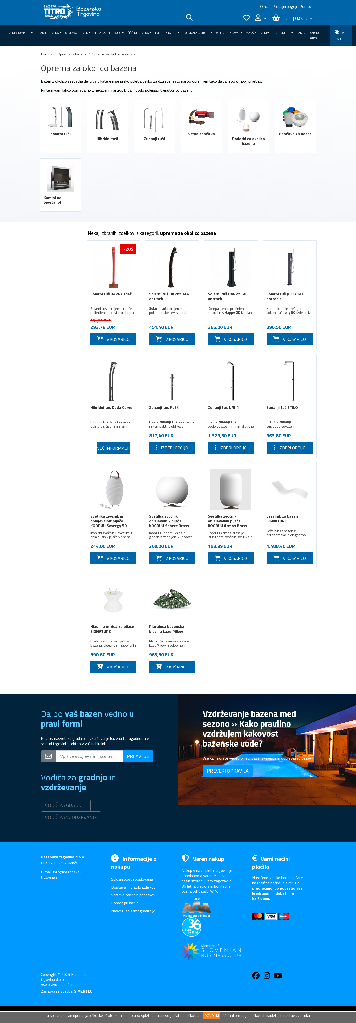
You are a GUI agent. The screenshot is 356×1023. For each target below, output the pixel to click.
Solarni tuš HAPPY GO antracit (227, 296)
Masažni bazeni (60, 551)
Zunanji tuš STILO (282, 407)
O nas (265, 6)
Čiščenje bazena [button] (138, 33)
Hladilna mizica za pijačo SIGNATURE (112, 628)
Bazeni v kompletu (60, 245)
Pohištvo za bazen (295, 134)
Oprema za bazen (60, 264)
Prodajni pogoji (284, 6)
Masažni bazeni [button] (256, 33)
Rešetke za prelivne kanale (60, 412)
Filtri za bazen (56, 373)
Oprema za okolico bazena (112, 54)
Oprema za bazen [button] (76, 33)
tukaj (306, 1015)
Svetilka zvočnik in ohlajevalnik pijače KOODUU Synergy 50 (108, 521)
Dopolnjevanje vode (60, 400)
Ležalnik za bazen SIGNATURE (282, 518)
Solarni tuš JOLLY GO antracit (285, 296)
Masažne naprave (58, 434)
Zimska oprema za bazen (59, 275)
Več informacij (113, 448)
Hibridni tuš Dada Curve (111, 407)
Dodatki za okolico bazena (248, 141)
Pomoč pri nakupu (126, 903)
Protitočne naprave (60, 424)
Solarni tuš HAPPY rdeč (111, 294)
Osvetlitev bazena (59, 391)
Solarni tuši (60, 134)
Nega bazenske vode (60, 504)
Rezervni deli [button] (282, 33)
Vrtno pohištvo (201, 134)
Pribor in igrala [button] (166, 33)
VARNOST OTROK (315, 35)
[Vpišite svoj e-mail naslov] (89, 756)
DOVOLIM (212, 1015)
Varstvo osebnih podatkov (133, 895)
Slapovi (50, 452)
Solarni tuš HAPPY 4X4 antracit (169, 296)
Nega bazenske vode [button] (107, 33)
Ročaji (49, 495)
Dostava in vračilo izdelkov (133, 887)
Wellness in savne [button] (228, 33)
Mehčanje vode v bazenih (58, 483)
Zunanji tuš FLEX (164, 407)
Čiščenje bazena (60, 513)
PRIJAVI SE (138, 756)
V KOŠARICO (113, 339)
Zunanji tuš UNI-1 (223, 407)
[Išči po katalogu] (158, 18)
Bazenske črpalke (58, 382)
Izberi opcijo (172, 448)
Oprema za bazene (72, 54)
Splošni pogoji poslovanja (132, 879)
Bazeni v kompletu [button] (18, 33)
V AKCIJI (339, 35)
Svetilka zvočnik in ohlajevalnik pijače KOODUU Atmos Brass (227, 521)
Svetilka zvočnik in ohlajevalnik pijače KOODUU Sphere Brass (169, 521)
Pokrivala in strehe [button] (196, 33)
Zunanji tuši (154, 139)
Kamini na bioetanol (52, 200)
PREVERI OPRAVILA (228, 771)
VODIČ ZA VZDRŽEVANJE (71, 817)
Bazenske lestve (58, 443)
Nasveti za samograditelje (133, 911)
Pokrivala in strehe (60, 532)
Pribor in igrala (60, 523)
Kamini (301, 33)
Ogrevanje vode (57, 462)
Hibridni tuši (107, 139)
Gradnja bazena (60, 254)
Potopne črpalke (57, 471)
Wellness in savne (60, 542)
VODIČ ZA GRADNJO (66, 805)
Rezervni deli (60, 560)
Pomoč (306, 6)
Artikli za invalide (58, 363)
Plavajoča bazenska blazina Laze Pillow (166, 628)
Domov (46, 54)
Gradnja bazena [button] (48, 33)
